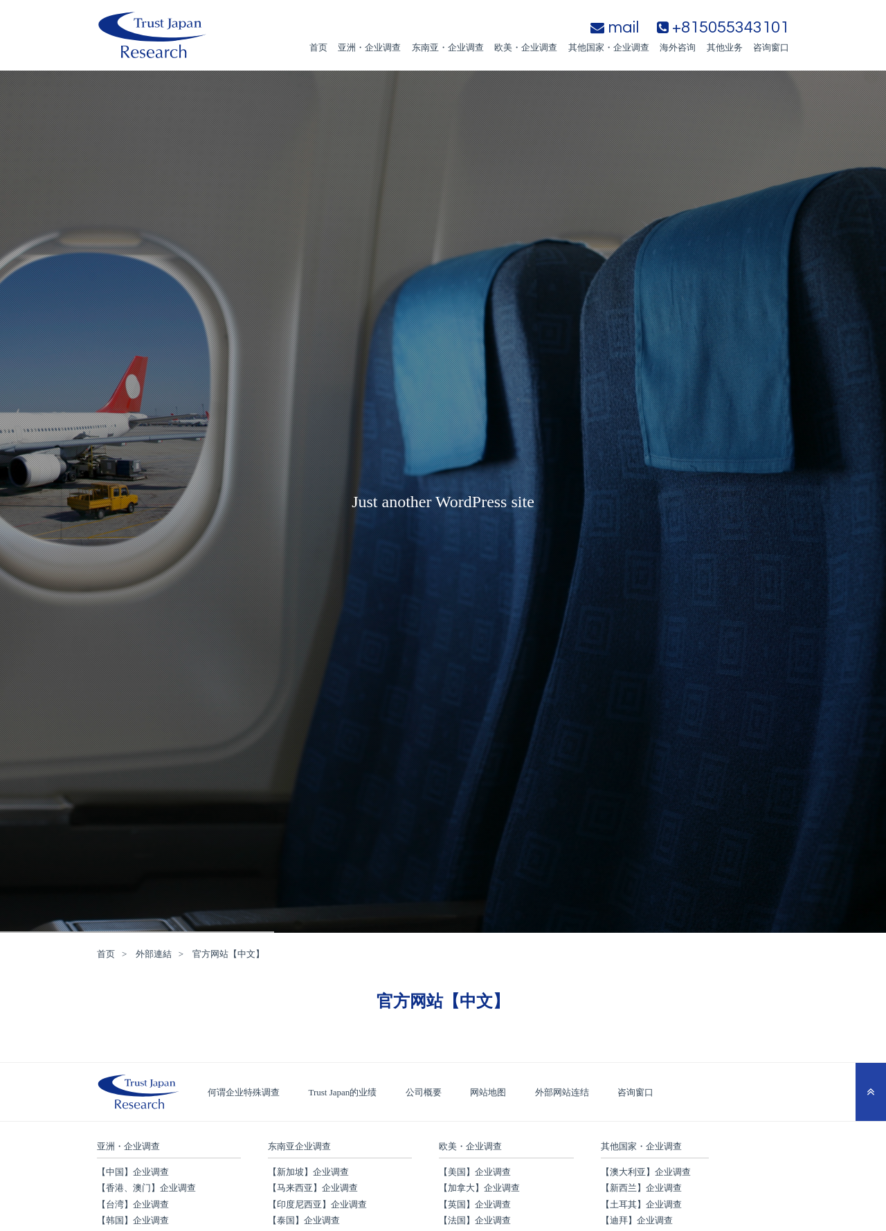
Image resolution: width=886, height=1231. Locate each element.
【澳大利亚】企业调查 (646, 1172)
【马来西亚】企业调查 (313, 1188)
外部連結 (154, 954)
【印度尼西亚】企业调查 (317, 1204)
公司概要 (424, 1092)
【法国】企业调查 (475, 1220)
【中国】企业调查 (133, 1172)
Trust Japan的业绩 (343, 1092)
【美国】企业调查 (475, 1172)
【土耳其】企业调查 (641, 1204)
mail (614, 27)
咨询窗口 (771, 47)
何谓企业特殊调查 (244, 1092)
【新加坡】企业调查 (308, 1172)
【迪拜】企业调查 (637, 1220)
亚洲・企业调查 (369, 47)
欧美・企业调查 (525, 47)
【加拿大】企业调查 (479, 1188)
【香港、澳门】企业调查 (146, 1188)
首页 (318, 47)
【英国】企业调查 (475, 1204)
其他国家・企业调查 (608, 47)
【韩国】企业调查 (133, 1220)
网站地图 (488, 1092)
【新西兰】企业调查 (641, 1188)
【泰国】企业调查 (304, 1220)
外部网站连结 (562, 1092)
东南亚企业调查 (299, 1146)
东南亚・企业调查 (448, 47)
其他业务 (725, 47)
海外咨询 (678, 47)
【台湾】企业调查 (133, 1204)
